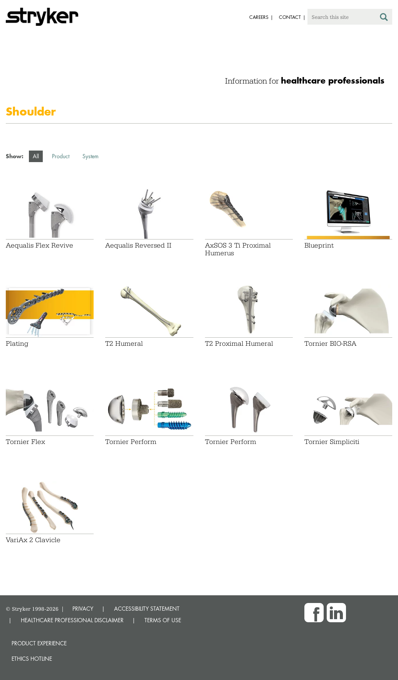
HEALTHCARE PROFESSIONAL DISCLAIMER (72, 620)
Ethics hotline (32, 658)
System (90, 156)
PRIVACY (82, 608)
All (36, 156)
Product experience (39, 643)
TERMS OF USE (162, 620)
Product (60, 156)
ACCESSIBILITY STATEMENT (147, 608)
